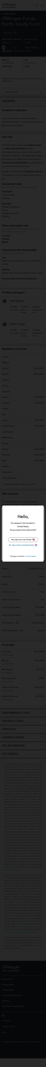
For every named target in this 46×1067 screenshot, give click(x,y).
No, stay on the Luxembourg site (23, 545)
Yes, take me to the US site (23, 540)
